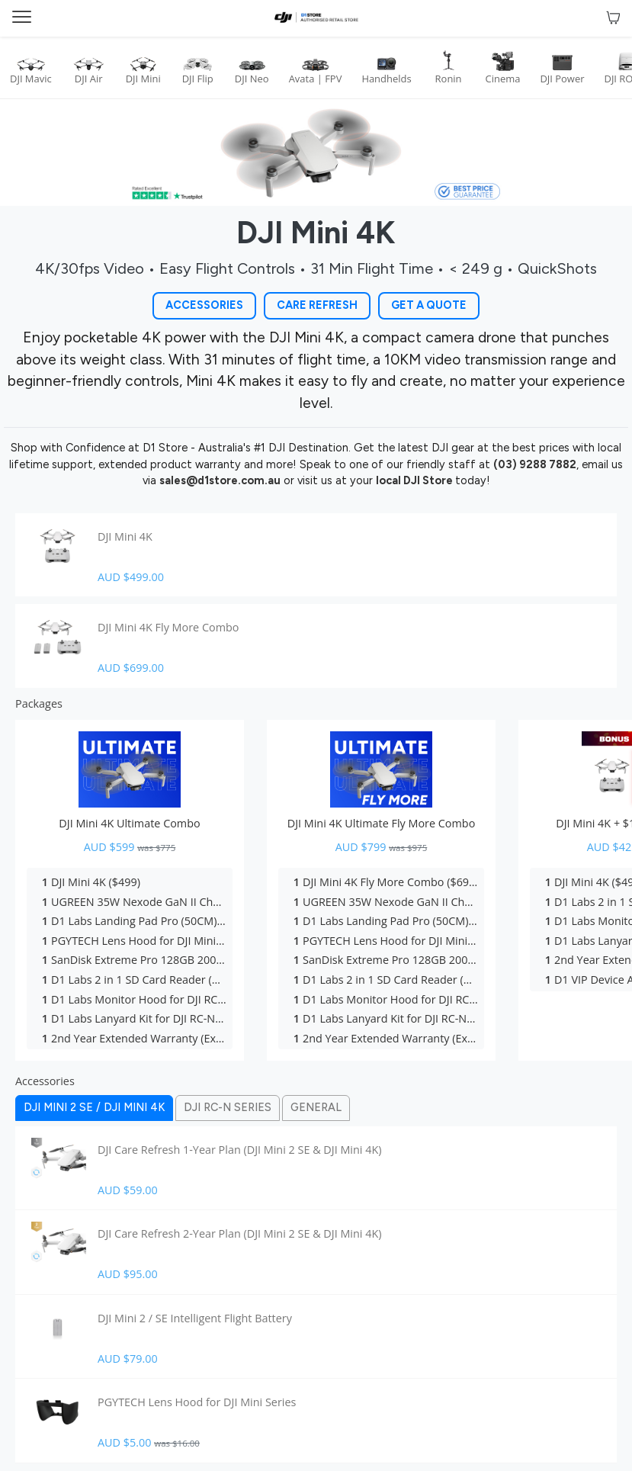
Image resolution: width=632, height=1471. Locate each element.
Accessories (204, 305)
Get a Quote (429, 305)
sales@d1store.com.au (220, 480)
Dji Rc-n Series (227, 1107)
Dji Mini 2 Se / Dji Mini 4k (94, 1107)
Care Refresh (317, 305)
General (316, 1107)
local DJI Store (415, 480)
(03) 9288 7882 (534, 464)
